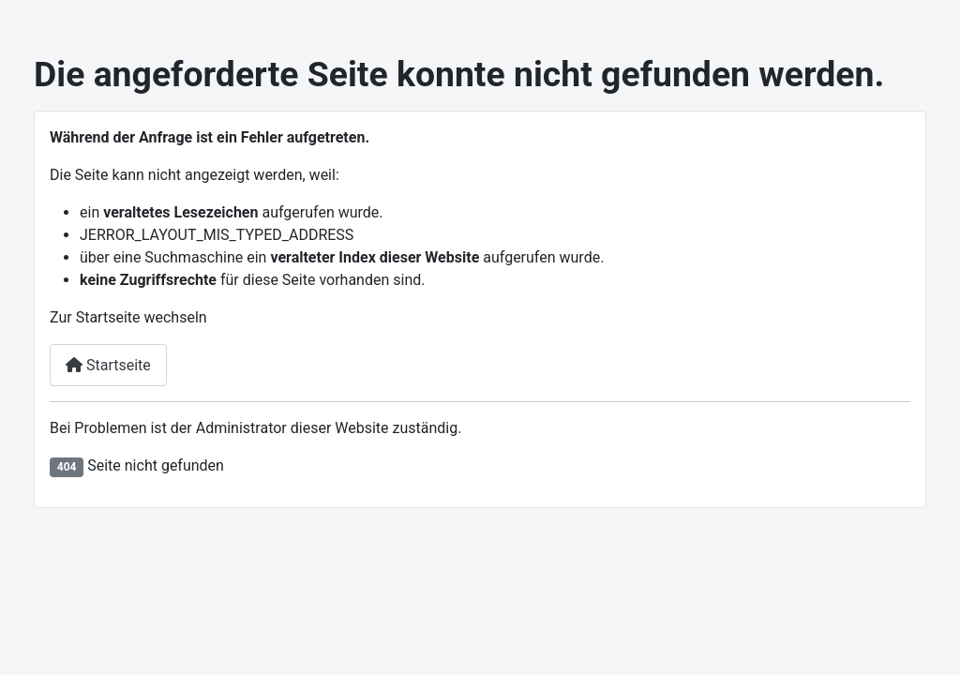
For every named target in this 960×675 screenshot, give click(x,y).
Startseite (108, 365)
